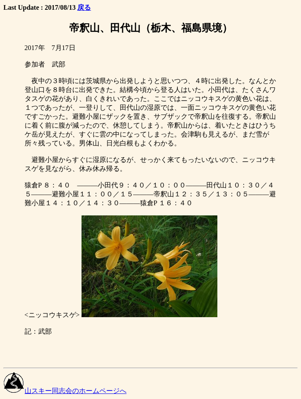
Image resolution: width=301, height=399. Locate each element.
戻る (84, 7)
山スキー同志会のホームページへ (65, 390)
